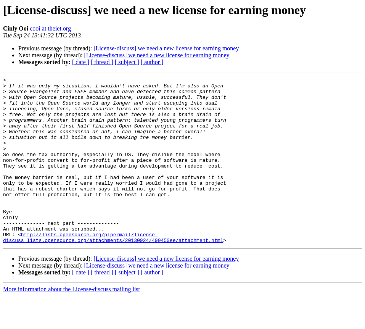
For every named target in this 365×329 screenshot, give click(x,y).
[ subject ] (127, 62)
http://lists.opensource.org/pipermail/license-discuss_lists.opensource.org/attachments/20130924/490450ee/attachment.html (113, 270)
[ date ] (80, 62)
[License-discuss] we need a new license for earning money (166, 48)
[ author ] (152, 62)
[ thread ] (102, 62)
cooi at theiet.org (50, 28)
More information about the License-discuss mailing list (71, 322)
